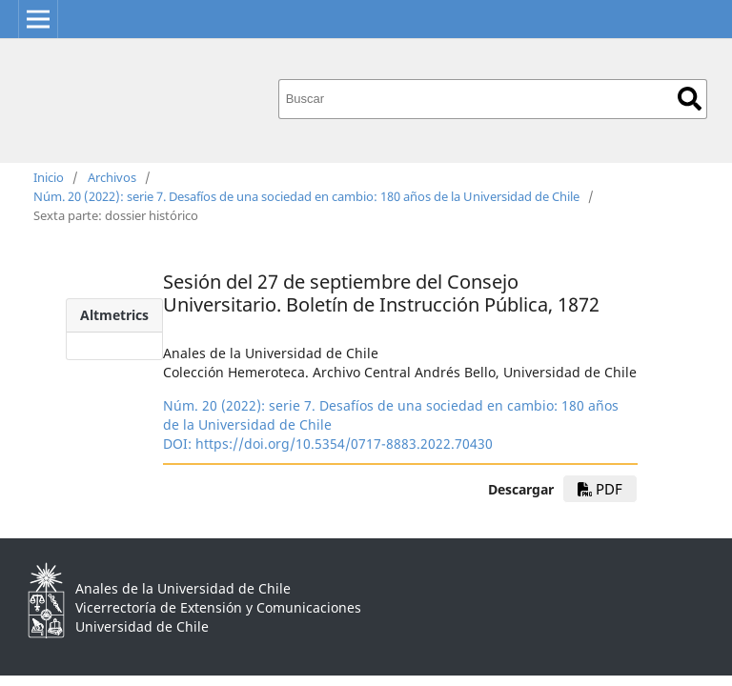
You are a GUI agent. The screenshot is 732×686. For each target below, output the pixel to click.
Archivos (112, 177)
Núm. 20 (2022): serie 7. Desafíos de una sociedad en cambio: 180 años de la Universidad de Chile (306, 196)
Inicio (48, 177)
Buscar (690, 99)
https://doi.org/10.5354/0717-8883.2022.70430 (344, 443)
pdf (600, 488)
